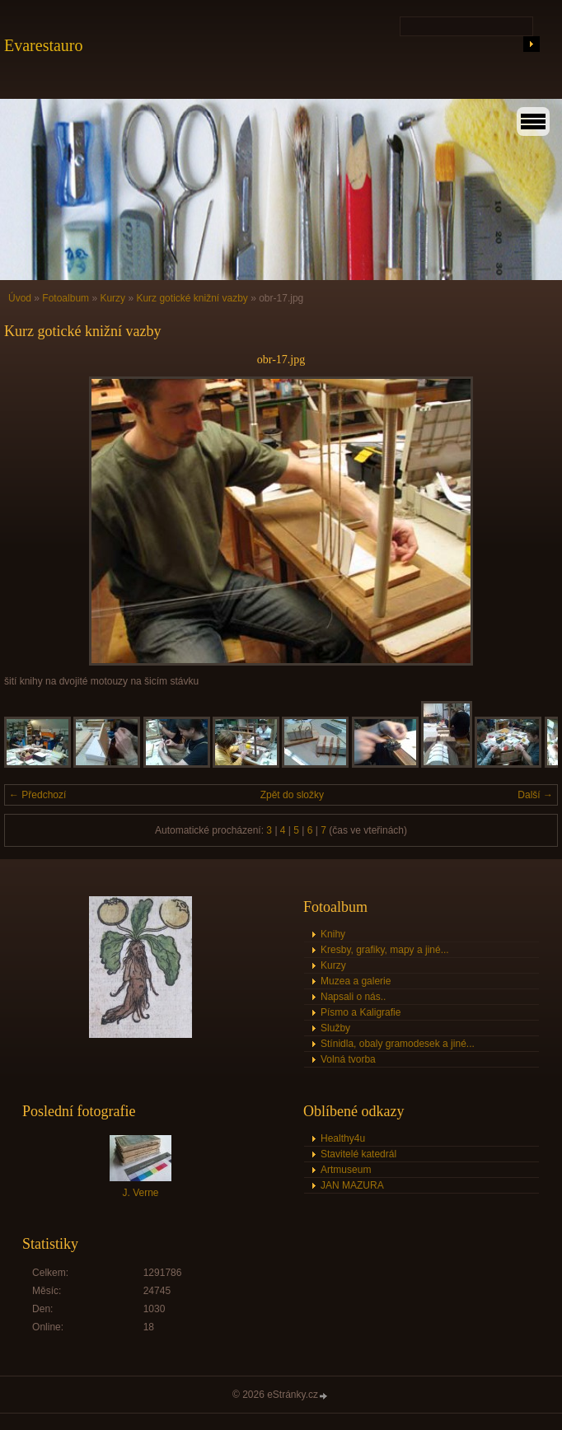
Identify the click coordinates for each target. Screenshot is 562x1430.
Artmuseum (346, 1169)
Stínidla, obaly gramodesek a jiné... (398, 1043)
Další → (535, 795)
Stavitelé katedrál (358, 1154)
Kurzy (112, 298)
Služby (335, 1028)
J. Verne (140, 1193)
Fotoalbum (65, 298)
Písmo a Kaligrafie (360, 1012)
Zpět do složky (292, 795)
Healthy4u (343, 1138)
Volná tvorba (348, 1059)
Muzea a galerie (356, 981)
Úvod (19, 298)
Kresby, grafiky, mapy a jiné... (385, 950)
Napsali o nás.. (353, 996)
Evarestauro (43, 45)
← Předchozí (37, 795)
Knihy (333, 934)
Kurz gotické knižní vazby (191, 298)
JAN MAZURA (352, 1185)
